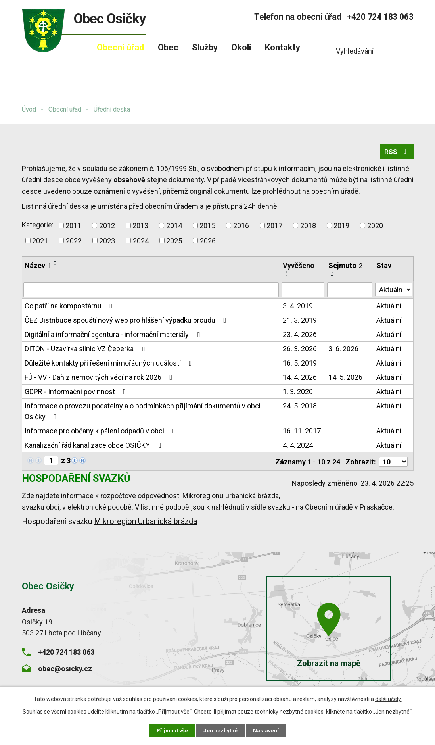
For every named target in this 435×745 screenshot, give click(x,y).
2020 (375, 227)
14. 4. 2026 (300, 379)
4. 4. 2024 (298, 447)
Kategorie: (38, 226)
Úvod (29, 109)
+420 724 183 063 (380, 17)
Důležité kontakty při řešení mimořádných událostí (110, 364)
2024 (141, 242)
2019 (341, 227)
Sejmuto (346, 267)
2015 (207, 227)
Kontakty (282, 47)
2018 (308, 227)
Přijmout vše (171, 730)
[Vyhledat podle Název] (151, 291)
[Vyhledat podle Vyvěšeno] (303, 291)
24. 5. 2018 (300, 407)
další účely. (388, 698)
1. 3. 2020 (298, 393)
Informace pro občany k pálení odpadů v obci (101, 432)
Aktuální (389, 307)
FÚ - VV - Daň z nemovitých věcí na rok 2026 (100, 379)
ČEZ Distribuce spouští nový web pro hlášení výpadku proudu (127, 322)
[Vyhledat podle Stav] (394, 290)
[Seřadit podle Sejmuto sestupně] (333, 277)
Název (38, 267)
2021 (40, 242)
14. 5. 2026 (346, 379)
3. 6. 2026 (344, 350)
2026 (208, 242)
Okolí (241, 47)
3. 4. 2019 (298, 307)
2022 (74, 242)
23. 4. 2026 (300, 336)
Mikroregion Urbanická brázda (145, 522)
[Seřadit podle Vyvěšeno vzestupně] (287, 274)
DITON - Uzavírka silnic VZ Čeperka (86, 350)
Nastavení (267, 730)
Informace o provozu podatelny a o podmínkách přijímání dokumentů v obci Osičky (143, 412)
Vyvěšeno (299, 267)
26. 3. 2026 (300, 350)
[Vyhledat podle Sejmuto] (350, 291)
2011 (73, 227)
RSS (396, 153)
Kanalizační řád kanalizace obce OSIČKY (94, 447)
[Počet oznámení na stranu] (393, 463)
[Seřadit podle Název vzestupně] (55, 263)
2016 (241, 227)
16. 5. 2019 (300, 364)
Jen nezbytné (221, 730)
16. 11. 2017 (302, 432)
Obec (168, 47)
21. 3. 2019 (300, 322)
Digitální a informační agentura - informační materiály (114, 336)
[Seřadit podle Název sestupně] (55, 266)
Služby (205, 47)
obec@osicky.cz (65, 669)
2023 (107, 242)
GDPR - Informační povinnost (77, 393)
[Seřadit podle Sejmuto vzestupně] (333, 274)
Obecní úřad (64, 109)
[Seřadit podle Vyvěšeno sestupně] (287, 277)
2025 (174, 242)
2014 (174, 227)
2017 (274, 227)
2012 (107, 227)
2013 (140, 227)
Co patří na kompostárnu (70, 307)
